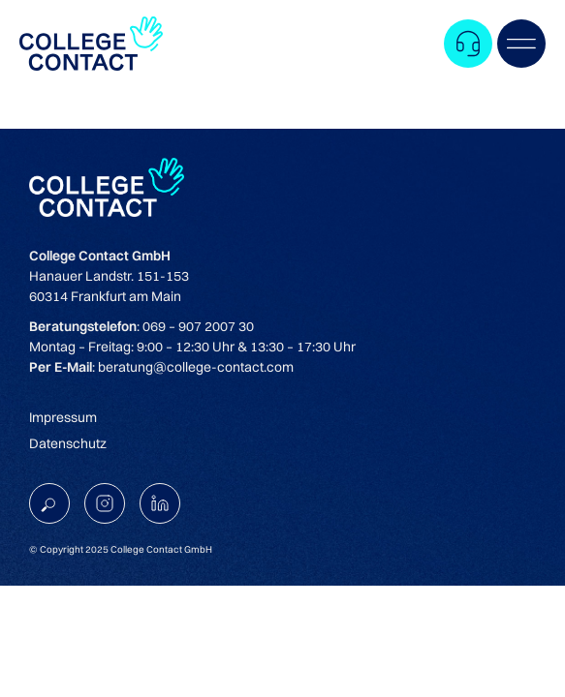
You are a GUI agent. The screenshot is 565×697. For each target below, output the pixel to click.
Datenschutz (68, 443)
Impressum (63, 417)
